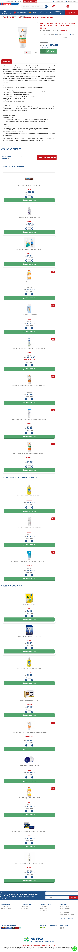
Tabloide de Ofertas (6, 908)
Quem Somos (4, 906)
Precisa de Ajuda (71, 1)
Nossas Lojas (9, 1)
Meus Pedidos (24, 908)
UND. (43, 52)
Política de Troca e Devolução (67, 914)
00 (69, 5)
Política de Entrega (64, 906)
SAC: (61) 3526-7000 (58, 1)
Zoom (35, 52)
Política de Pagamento (65, 912)
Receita (18, 1)
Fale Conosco (43, 906)
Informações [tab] (6, 61)
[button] (29, 200)
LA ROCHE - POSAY (63, 30)
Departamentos (6, 12)
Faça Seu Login (24, 906)
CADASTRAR (73, 897)
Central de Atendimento (46, 911)
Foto (28, 52)
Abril (61, 921)
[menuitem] (2, 16)
